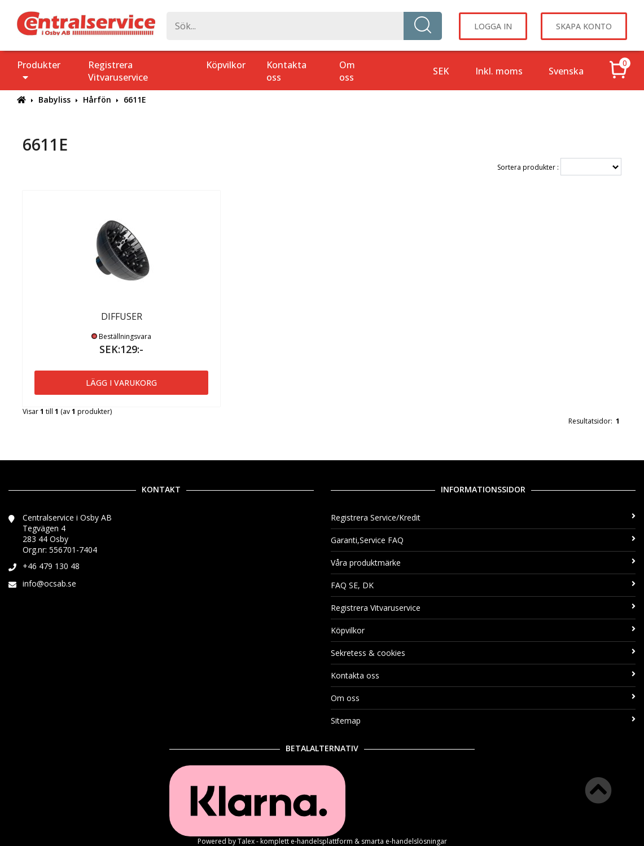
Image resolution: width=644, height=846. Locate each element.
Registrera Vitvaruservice (118, 71)
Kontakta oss (286, 71)
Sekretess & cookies (483, 652)
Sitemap (483, 720)
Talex (246, 841)
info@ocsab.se (49, 583)
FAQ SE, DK (483, 585)
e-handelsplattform (322, 841)
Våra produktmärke (483, 562)
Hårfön (97, 99)
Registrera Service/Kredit (483, 517)
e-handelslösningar (416, 841)
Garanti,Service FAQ (483, 540)
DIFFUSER (121, 316)
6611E (135, 99)
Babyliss (54, 99)
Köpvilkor (226, 65)
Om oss (347, 71)
